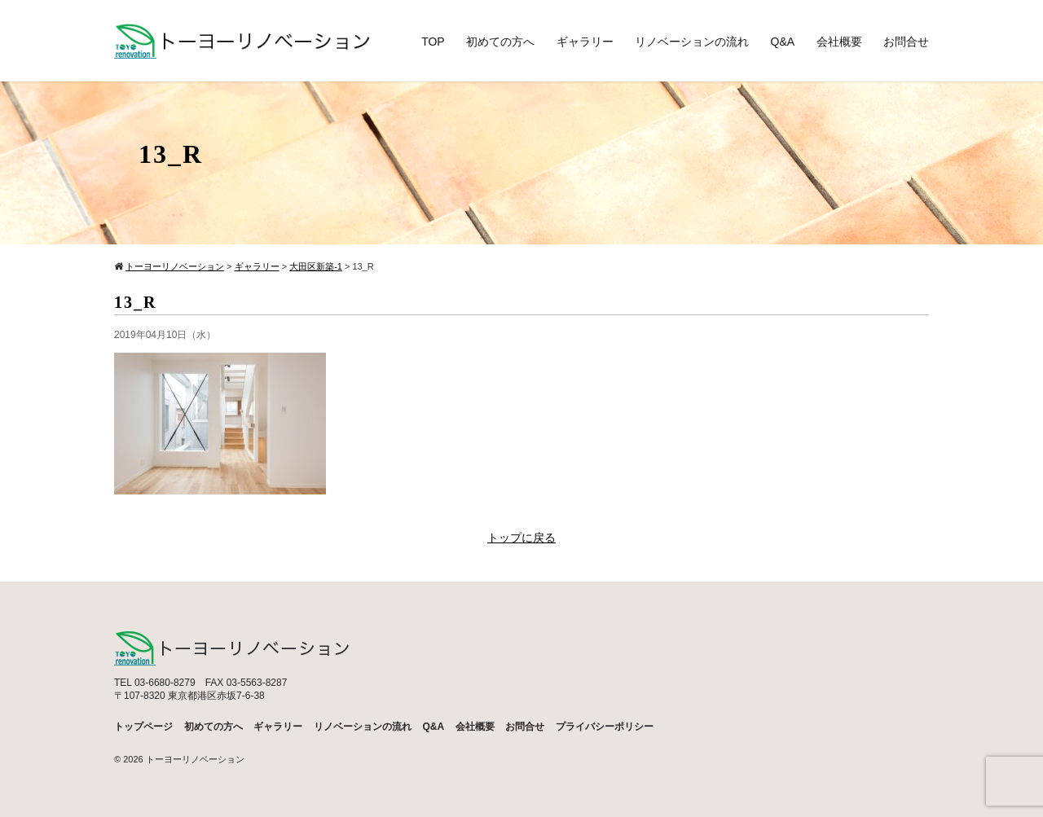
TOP (433, 41)
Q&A (783, 41)
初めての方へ (500, 41)
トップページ (143, 726)
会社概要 (839, 41)
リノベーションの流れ (692, 41)
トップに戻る (521, 538)
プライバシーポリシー (605, 726)
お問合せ (906, 41)
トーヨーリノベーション (195, 759)
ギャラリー (585, 41)
